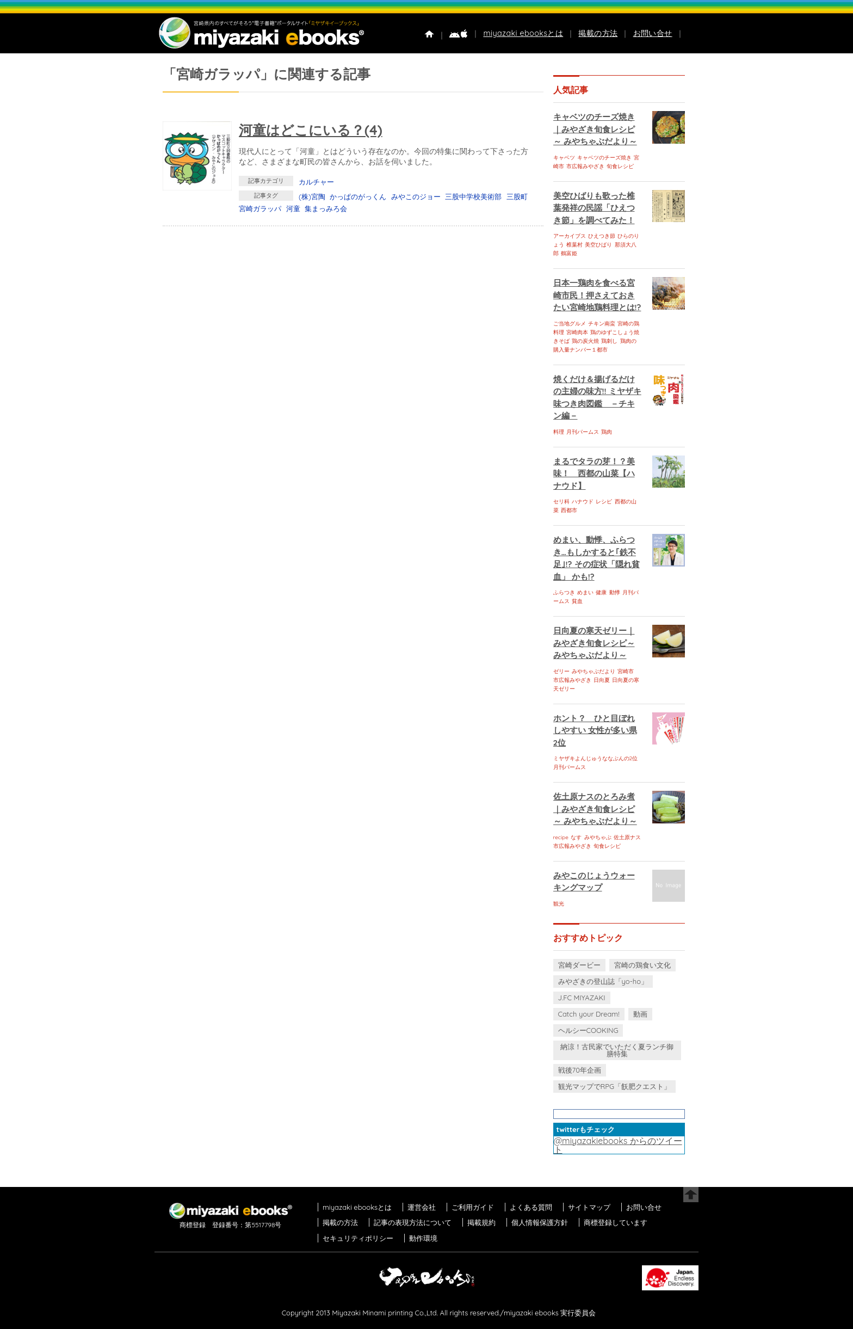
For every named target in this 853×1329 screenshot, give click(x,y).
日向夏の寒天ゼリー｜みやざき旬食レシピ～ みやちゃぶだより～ (594, 642)
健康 (601, 592)
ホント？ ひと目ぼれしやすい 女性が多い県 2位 (595, 730)
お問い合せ (652, 33)
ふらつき (564, 592)
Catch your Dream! (589, 1014)
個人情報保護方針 (539, 1222)
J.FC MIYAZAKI (581, 997)
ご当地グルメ (569, 323)
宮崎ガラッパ (260, 208)
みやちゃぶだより (593, 671)
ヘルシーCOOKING (588, 1030)
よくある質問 (531, 1207)
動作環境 (423, 1238)
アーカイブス (569, 235)
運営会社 (421, 1207)
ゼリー (561, 671)
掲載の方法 (597, 33)
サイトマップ (589, 1207)
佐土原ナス (627, 837)
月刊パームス (582, 431)
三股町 (517, 196)
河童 (293, 208)
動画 (640, 1014)
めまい (585, 592)
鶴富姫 (569, 253)
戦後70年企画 (579, 1070)
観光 (558, 903)
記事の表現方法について (413, 1222)
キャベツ (564, 157)
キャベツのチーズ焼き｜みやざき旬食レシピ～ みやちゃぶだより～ (595, 129)
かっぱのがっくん (358, 196)
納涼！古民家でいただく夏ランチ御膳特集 (616, 1050)
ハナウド (583, 501)
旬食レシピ (620, 166)
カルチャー (316, 181)
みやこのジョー (416, 196)
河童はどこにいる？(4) (310, 129)
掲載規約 (481, 1222)
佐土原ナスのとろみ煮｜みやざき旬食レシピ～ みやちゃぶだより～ (595, 808)
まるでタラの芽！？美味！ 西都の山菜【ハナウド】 (594, 473)
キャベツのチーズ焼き (604, 157)
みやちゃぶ (597, 837)
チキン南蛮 (601, 323)
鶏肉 (606, 431)
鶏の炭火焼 (585, 340)
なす (576, 837)
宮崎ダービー (579, 965)
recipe (560, 837)
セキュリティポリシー (358, 1238)
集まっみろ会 (326, 208)
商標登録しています (615, 1222)
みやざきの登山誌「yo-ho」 (603, 981)
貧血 (577, 601)
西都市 (569, 510)
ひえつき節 (601, 235)
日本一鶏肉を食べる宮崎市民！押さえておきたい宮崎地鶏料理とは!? (597, 295)
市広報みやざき (585, 166)
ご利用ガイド (473, 1207)
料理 (558, 431)
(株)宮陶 (312, 196)
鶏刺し (609, 340)
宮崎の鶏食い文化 (642, 965)
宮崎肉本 (577, 332)
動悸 (614, 592)
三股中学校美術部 (473, 196)
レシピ (604, 501)
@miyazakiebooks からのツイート (618, 1145)
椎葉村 (574, 244)
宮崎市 (625, 671)
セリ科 (561, 501)
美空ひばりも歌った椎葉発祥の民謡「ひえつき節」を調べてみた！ (594, 207)
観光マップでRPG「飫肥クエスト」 (614, 1086)
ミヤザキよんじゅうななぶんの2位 (595, 758)
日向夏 (602, 680)
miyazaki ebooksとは (523, 33)
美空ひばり (598, 244)
